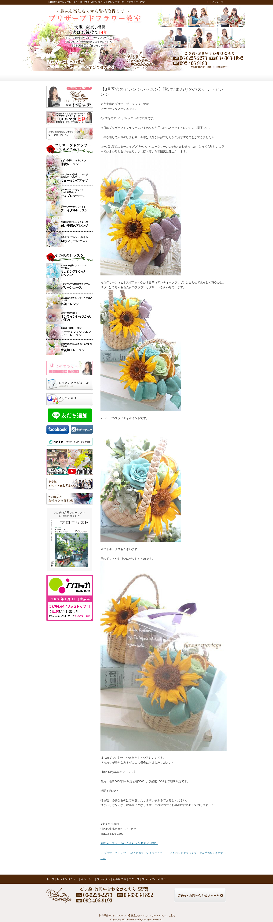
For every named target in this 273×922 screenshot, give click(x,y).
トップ (57, 76)
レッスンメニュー (82, 76)
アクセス (198, 76)
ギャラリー (106, 76)
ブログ (180, 76)
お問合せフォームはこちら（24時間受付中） (129, 843)
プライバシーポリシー (155, 879)
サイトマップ (216, 2)
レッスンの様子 (161, 76)
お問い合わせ (217, 76)
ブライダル (124, 76)
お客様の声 (142, 76)
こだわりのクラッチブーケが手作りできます (198, 852)
